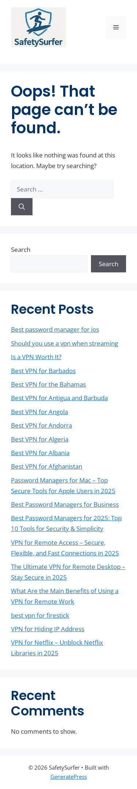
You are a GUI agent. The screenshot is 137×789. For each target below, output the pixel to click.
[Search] (22, 207)
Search (20, 249)
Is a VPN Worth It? (36, 357)
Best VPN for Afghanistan (46, 466)
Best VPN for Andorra (41, 425)
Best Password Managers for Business (65, 504)
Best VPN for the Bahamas (48, 384)
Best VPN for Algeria (39, 439)
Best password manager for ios (55, 329)
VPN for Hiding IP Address (47, 629)
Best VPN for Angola (39, 411)
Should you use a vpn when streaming (64, 343)
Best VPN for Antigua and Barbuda (59, 398)
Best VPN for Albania (40, 453)
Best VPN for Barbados (43, 370)
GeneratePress (68, 776)
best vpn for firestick (40, 615)
